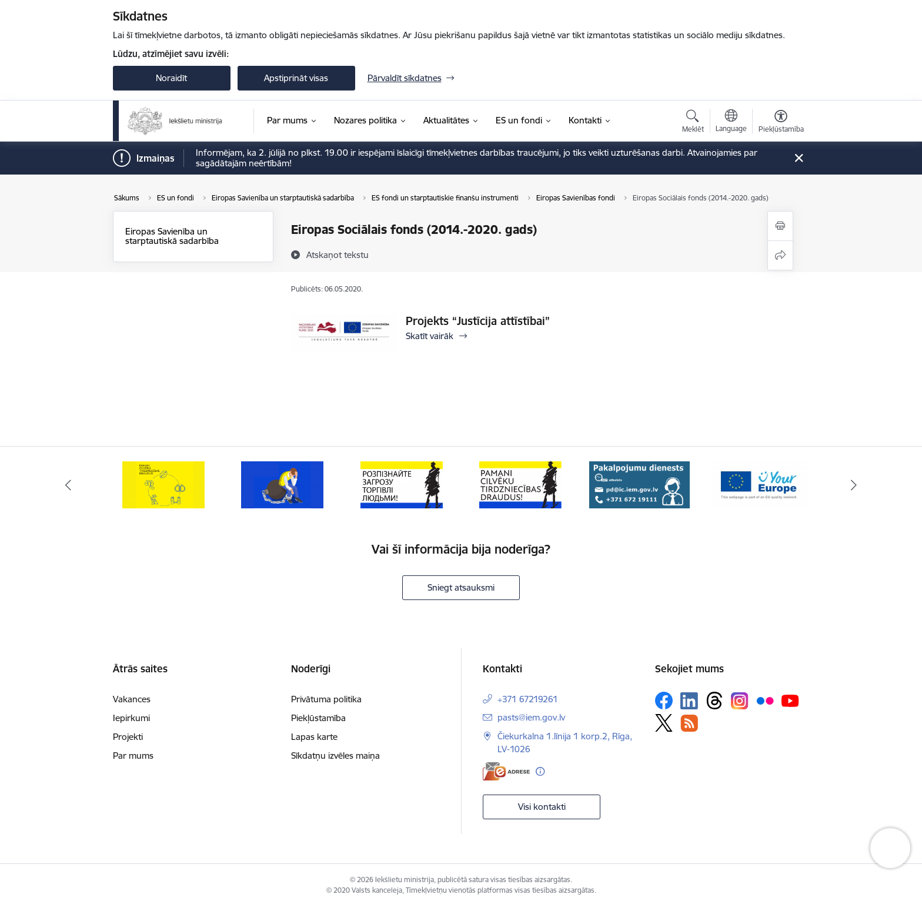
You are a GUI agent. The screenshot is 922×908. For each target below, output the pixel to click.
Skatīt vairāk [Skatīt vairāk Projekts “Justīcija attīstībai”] (429, 335)
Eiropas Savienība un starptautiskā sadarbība (172, 236)
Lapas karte (314, 736)
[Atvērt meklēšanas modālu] (693, 123)
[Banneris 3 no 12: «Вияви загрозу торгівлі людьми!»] (401, 484)
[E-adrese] (506, 771)
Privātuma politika (326, 699)
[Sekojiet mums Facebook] (664, 700)
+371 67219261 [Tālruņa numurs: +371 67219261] (527, 699)
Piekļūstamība (318, 717)
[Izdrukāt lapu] (780, 226)
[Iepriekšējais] (68, 484)
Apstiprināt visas (296, 77)
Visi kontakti (542, 806)
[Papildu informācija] (540, 771)
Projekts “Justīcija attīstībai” (478, 321)
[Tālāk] (854, 484)
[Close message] (798, 158)
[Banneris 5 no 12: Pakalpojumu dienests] (639, 484)
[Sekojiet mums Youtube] (790, 700)
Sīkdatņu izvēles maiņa (335, 755)
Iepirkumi (131, 717)
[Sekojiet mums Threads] (714, 700)
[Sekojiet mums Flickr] (765, 700)
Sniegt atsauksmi (461, 587)
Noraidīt (171, 77)
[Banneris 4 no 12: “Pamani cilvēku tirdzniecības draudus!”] (520, 484)
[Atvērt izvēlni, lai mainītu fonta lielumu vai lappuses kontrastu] (781, 123)
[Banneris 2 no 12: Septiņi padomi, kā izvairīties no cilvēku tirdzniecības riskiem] (282, 484)
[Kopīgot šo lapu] (780, 255)
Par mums (133, 755)
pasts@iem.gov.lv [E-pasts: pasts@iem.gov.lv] (531, 717)
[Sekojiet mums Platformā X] (664, 723)
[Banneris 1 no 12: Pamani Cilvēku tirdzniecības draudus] (163, 484)
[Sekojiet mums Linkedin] (689, 701)
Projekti (128, 736)
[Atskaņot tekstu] (337, 254)
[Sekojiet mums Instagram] (740, 700)
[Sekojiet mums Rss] (689, 723)
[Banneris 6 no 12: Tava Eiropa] (759, 484)
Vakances (132, 699)
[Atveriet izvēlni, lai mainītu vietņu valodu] (731, 122)
